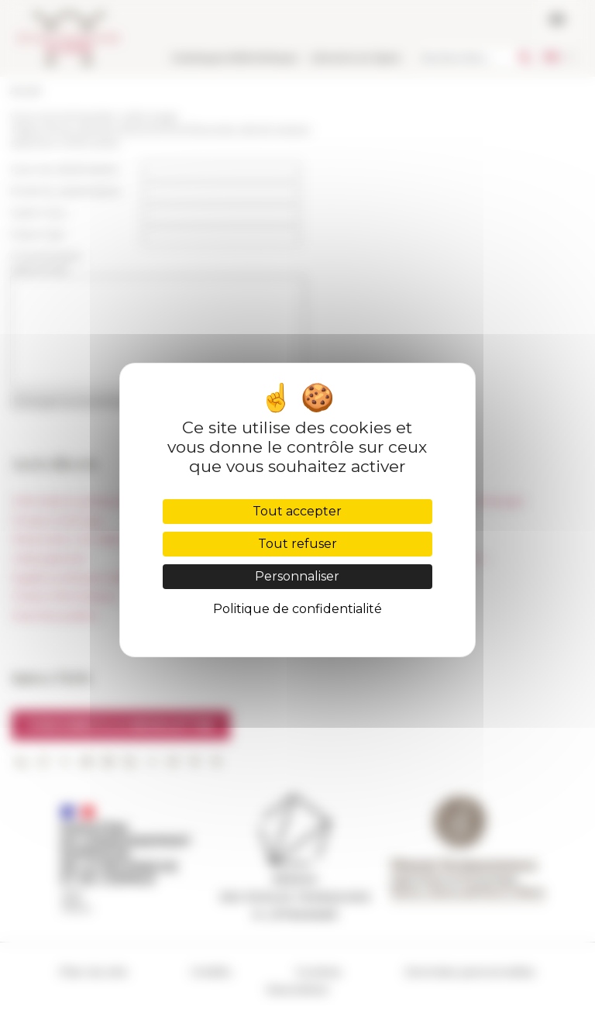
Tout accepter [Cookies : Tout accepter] (297, 511)
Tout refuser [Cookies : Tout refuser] (297, 543)
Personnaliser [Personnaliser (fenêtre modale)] (297, 576)
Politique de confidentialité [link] (297, 608)
